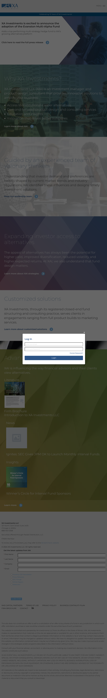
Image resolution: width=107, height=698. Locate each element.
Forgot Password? (76, 353)
